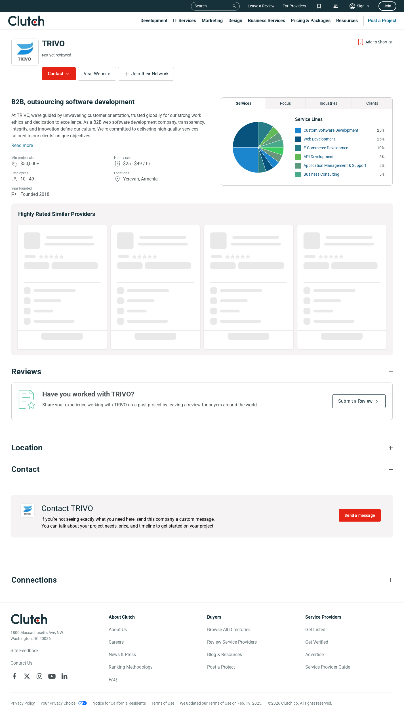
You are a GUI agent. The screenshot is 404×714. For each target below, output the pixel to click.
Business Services (266, 20)
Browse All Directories (229, 629)
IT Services (184, 20)
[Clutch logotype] (28, 619)
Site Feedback (24, 650)
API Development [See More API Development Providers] (319, 156)
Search (201, 6)
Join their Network (150, 73)
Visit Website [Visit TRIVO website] (97, 73)
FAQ (113, 679)
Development (153, 20)
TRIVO (53, 43)
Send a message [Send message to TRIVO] (359, 515)
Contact (55, 73)
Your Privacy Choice (58, 703)
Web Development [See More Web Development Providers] (319, 139)
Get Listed (315, 629)
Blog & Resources (224, 654)
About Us (118, 629)
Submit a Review (355, 401)
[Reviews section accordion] (202, 372)
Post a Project (382, 20)
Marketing (212, 20)
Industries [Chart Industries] (328, 103)
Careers (116, 642)
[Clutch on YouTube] (52, 676)
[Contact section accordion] (202, 469)
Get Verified (316, 642)
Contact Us (21, 663)
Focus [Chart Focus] (285, 103)
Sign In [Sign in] (363, 6)
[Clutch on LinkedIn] (64, 676)
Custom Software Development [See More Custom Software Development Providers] (331, 130)
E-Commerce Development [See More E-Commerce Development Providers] (327, 148)
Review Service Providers (232, 642)
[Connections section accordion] (202, 580)
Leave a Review (261, 6)
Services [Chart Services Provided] (243, 103)
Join (387, 6)
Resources (347, 20)
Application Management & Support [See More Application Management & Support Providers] (335, 165)
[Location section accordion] (202, 448)
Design (235, 20)
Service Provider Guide (327, 667)
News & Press (122, 654)
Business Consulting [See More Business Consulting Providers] (321, 174)
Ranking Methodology (131, 667)
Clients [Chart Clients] (372, 103)
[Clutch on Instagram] (39, 676)
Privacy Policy (22, 703)
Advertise (314, 654)
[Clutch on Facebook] (14, 676)
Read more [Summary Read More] (22, 145)
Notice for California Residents (119, 703)
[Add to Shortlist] (375, 42)
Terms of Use (163, 703)
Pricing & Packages (311, 20)
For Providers (294, 6)
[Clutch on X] (27, 676)
